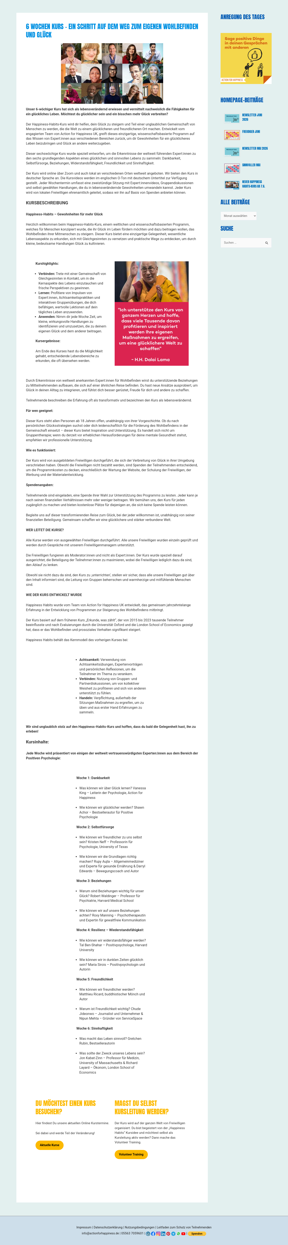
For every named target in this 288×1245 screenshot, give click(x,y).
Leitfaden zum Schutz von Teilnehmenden (187, 1227)
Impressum (79, 1227)
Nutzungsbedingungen (139, 1227)
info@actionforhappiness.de (100, 1233)
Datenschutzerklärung (105, 1227)
